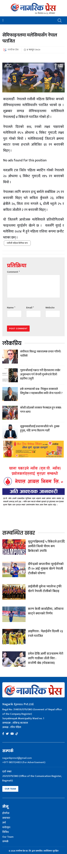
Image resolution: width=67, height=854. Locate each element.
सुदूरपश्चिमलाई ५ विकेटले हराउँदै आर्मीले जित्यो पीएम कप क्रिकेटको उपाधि (46, 546)
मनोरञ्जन (6, 828)
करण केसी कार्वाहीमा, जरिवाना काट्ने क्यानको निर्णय (46, 611)
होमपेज (5, 813)
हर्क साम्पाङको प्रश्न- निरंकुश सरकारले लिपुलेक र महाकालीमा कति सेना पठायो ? (41, 391)
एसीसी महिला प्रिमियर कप (17, 243)
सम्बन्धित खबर (18, 532)
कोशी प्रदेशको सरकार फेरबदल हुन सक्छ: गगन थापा (41, 409)
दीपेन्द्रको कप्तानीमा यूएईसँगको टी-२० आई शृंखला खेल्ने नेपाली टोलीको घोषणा (46, 568)
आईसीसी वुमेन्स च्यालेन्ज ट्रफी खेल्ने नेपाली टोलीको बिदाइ (44, 589)
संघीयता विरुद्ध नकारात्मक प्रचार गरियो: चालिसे (40, 353)
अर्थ (4, 823)
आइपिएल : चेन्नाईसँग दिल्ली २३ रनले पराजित (45, 634)
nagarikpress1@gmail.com (17, 758)
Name (11, 308)
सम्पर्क (5, 842)
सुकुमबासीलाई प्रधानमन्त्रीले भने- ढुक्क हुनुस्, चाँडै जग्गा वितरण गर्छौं (40, 428)
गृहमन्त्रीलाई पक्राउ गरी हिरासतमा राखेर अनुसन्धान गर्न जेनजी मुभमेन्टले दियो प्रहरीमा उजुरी (40, 374)
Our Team (10, 788)
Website (50, 308)
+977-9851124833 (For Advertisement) (23, 762)
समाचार (6, 818)
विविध (5, 832)
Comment (13, 272)
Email (30, 308)
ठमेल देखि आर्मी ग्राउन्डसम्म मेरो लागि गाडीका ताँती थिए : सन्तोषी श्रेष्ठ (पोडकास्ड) (45, 658)
